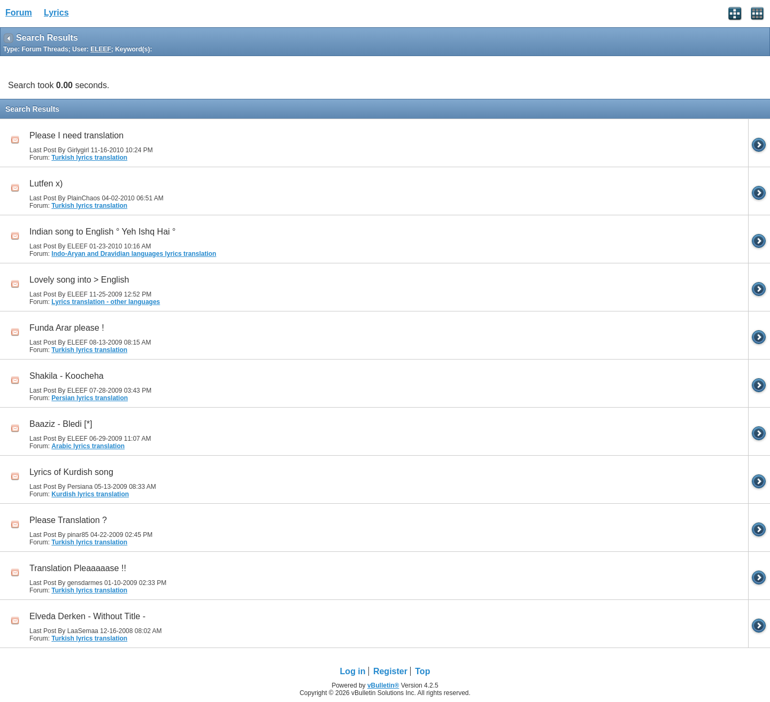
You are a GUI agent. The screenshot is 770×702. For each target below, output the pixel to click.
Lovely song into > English (79, 279)
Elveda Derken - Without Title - (87, 616)
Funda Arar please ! (66, 327)
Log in (353, 671)
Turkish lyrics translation (89, 157)
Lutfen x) (46, 183)
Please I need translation (76, 135)
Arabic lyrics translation (88, 446)
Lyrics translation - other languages (105, 302)
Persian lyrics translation (89, 398)
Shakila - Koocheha (66, 375)
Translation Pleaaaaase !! (77, 568)
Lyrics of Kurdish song (71, 472)
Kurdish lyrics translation (90, 494)
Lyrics (56, 12)
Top (422, 671)
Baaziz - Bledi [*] (60, 423)
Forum (18, 12)
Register (390, 671)
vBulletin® (383, 685)
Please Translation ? (68, 520)
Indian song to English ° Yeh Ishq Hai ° (102, 231)
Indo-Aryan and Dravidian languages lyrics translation (133, 254)
